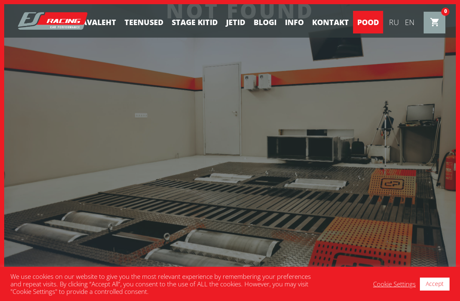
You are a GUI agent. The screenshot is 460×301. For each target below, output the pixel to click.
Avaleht (98, 22)
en (409, 22)
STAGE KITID (195, 22)
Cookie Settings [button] (394, 284)
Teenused (144, 22)
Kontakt (330, 22)
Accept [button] (435, 284)
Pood (368, 22)
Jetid (235, 22)
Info (294, 22)
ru (394, 22)
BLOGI (265, 22)
